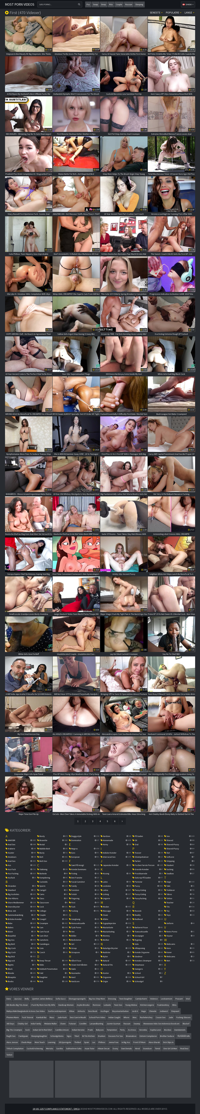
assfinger (105, 1011)
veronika (143, 1030)
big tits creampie (14, 1030)
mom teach (40, 1042)
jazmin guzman (113, 1023)
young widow (131, 1005)
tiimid (157, 1048)
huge (143, 1011)
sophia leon (155, 1030)
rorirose (97, 1005)
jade (171, 1017)
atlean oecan (104, 1048)
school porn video (97, 1017)
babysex (100, 1030)
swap (95, 4)
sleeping (139, 4)
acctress (132, 1030)
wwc (135, 1017)
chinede (152, 1011)
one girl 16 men (170, 1048)
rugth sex (11, 1036)
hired (137, 1048)
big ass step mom (97, 998)
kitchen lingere (147, 1005)
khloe (71, 1011)
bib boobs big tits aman (17, 1005)
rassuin (127, 1023)
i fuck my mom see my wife (43, 1005)
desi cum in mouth (78, 1017)
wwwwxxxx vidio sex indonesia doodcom (161, 1023)
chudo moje (26, 1042)
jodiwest (164, 1011)
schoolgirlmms (57, 1036)
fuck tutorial (27, 1017)
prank (90, 1030)
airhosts (81, 1011)
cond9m (82, 1023)
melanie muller (50, 1023)
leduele (107, 1005)
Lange (189, 12)
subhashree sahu (73, 1048)
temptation (112, 1030)
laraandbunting (96, 1023)
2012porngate (65, 1042)
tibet (77, 1036)
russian (128, 4)
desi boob (92, 1011)
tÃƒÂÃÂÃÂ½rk (183, 1036)
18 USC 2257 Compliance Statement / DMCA (56, 1108)
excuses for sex (115, 1036)
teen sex (118, 1005)
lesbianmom (166, 998)
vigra (69, 1036)
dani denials (126, 1048)
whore (126, 1017)
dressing (112, 998)
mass (52, 1017)
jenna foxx (113, 1042)
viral (188, 998)
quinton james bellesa (42, 998)
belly (27, 998)
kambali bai (41, 1017)
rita (111, 4)
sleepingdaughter (39, 1036)
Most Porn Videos (19, 4)
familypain (23, 1036)
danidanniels (180, 1030)
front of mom (139, 1042)
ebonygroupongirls (77, 998)
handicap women (66, 1005)
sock (27, 1030)
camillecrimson (62, 1030)
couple (119, 4)
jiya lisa (17, 998)
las (93, 1042)
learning (51, 1042)
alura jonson (12, 1042)
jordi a (135, 1011)
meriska (49, 1048)
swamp (137, 1023)
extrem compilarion (148, 1036)
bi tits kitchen (88, 1036)
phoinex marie (13, 1017)
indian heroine (78, 1030)
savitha (59, 1048)
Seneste (156, 12)
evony (115, 1048)
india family (36, 1023)
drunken (101, 1036)
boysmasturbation (120, 1011)
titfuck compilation (15, 1048)
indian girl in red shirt (42, 1030)
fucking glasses (183, 1017)
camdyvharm (141, 998)
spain (86, 1042)
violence (154, 998)
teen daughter (125, 998)
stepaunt (175, 1011)
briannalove (131, 1036)
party (122, 1030)
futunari (72, 1023)
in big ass (126, 1042)
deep (103, 4)
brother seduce (167, 1036)
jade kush (62, 1017)
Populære (174, 12)
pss (88, 4)
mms (174, 1005)
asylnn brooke (83, 1005)
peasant (179, 998)
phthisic (101, 1042)
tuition (9, 1054)
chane (63, 1023)
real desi (184, 1048)
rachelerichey (146, 1017)
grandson (147, 1048)
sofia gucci (61, 998)
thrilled (77, 1042)
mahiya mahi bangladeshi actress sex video (26, 1011)
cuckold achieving (35, 1048)
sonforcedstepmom (57, 1011)
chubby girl (23, 1023)
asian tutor (89, 1048)
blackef (186, 1023)
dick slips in (168, 1042)
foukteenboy (163, 1005)
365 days (10, 1023)
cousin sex (160, 1017)
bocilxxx (167, 1030)
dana (9, 998)
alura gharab (154, 1042)
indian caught (114, 1017)
